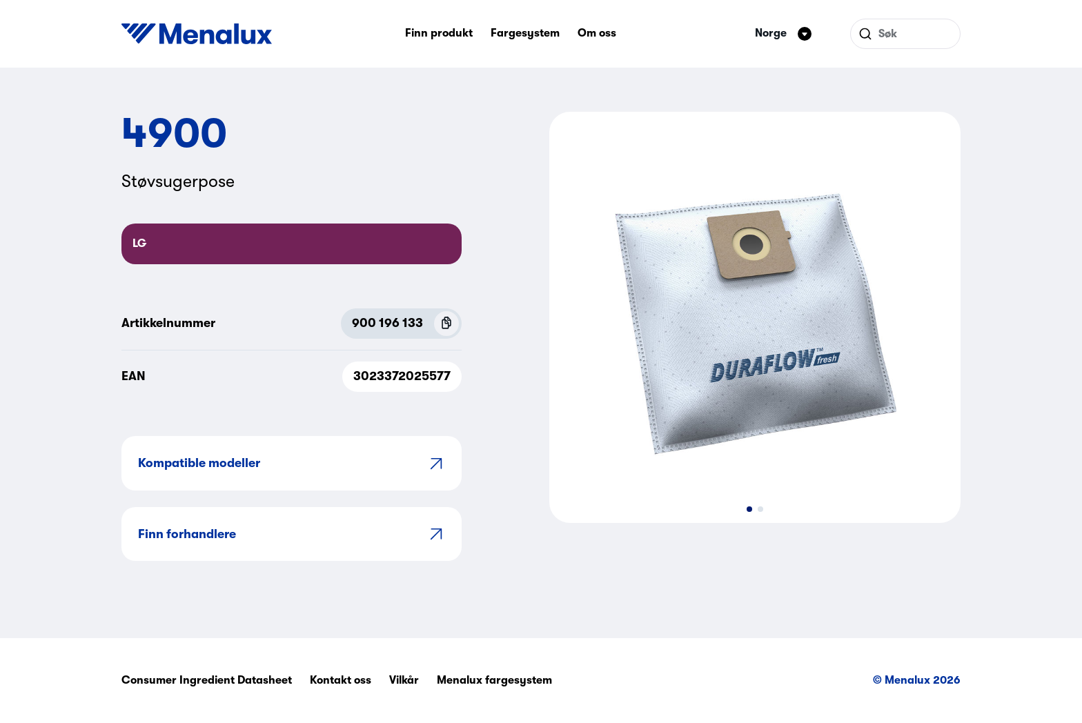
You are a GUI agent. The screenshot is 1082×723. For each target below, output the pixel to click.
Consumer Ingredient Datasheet (206, 680)
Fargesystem (525, 33)
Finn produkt (439, 33)
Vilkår (404, 680)
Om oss (597, 33)
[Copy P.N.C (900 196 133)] (446, 323)
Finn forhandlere (291, 533)
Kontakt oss (340, 680)
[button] (749, 509)
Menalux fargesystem (494, 680)
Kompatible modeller (291, 463)
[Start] (196, 33)
